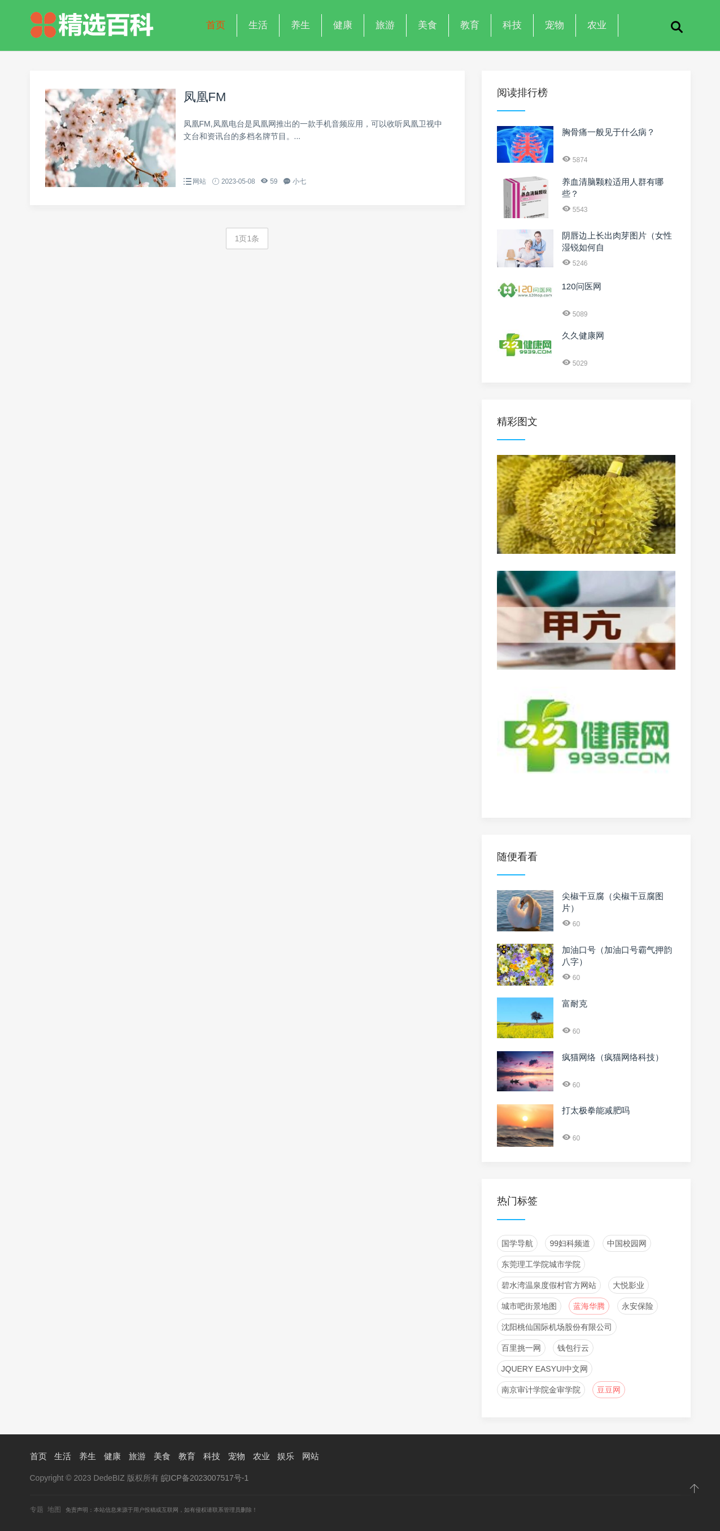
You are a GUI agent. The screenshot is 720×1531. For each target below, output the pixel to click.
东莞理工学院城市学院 (541, 1264)
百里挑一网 (521, 1347)
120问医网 (581, 286)
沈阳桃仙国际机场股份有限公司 (556, 1327)
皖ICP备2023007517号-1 (205, 1477)
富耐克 (574, 1003)
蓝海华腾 (589, 1306)
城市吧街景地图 (529, 1306)
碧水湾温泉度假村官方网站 (548, 1285)
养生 (300, 25)
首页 (215, 25)
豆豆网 (609, 1389)
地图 (54, 1509)
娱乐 (285, 1456)
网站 (199, 181)
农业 (596, 25)
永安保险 (637, 1306)
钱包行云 (573, 1347)
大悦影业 (628, 1285)
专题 (36, 1509)
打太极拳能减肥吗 (596, 1110)
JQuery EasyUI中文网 (544, 1368)
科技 (512, 25)
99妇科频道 (569, 1243)
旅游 (385, 25)
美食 (427, 25)
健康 (342, 25)
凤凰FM (205, 97)
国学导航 (517, 1243)
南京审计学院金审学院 (541, 1389)
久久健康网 (583, 335)
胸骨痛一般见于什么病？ (608, 132)
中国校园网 (627, 1243)
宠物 (554, 25)
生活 (258, 25)
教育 (469, 25)
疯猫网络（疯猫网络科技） (613, 1057)
